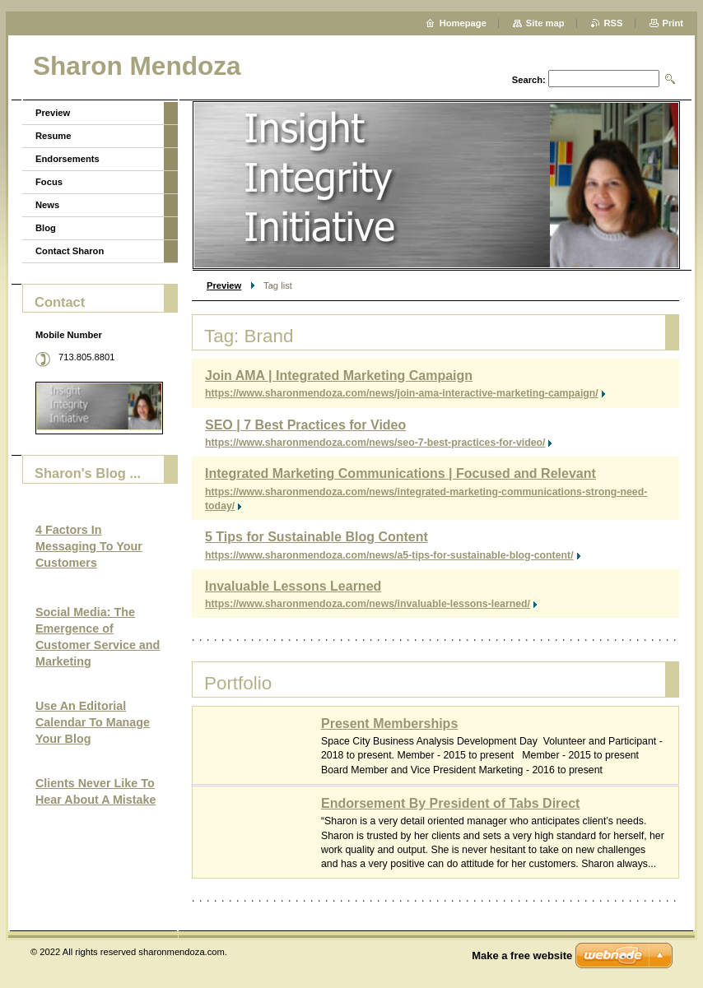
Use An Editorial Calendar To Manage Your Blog (92, 722)
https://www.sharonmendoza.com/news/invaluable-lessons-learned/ (367, 604)
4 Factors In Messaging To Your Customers (88, 546)
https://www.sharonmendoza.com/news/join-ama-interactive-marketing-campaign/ (401, 393)
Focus (49, 182)
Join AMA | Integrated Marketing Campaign (339, 376)
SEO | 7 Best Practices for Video (305, 425)
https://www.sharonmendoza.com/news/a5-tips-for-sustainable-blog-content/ (389, 555)
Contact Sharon (69, 251)
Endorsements (67, 159)
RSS (613, 23)
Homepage (463, 23)
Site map (545, 23)
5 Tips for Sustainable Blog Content (316, 537)
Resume (53, 136)
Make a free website (522, 955)
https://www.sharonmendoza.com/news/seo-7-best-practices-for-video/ (375, 442)
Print (673, 23)
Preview (224, 285)
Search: (529, 80)
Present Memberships (389, 724)
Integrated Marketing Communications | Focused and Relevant (400, 473)
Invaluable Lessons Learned (293, 586)
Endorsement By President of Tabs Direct (450, 803)
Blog (45, 228)
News (47, 205)
